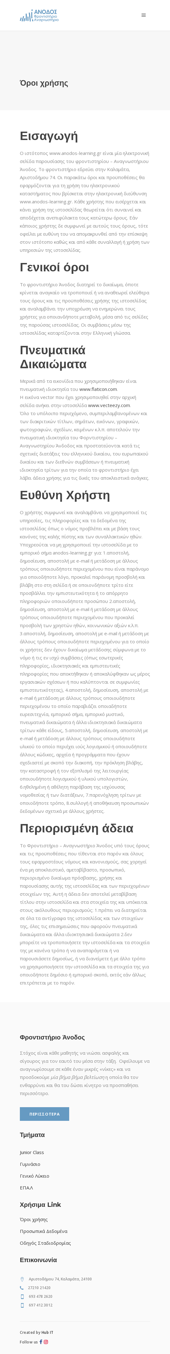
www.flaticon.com (98, 389)
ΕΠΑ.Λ (26, 1187)
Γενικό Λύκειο (34, 1176)
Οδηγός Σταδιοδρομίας (45, 1243)
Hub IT (48, 1332)
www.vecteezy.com (109, 405)
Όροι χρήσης (34, 1219)
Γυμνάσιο (30, 1164)
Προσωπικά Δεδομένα (43, 1231)
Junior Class (32, 1152)
